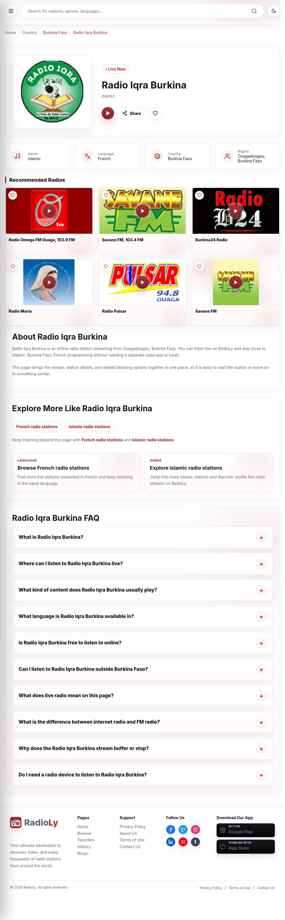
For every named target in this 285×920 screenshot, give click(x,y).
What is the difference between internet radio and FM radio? (89, 722)
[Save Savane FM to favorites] (199, 266)
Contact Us (130, 846)
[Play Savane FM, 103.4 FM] (142, 211)
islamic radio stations (89, 426)
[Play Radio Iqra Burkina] (108, 113)
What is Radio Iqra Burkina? (51, 537)
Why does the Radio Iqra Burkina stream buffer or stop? (84, 748)
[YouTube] (183, 841)
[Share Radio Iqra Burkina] (131, 113)
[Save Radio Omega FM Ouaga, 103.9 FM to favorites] (12, 195)
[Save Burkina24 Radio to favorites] (199, 195)
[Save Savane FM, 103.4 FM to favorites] (105, 195)
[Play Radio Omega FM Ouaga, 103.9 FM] (49, 211)
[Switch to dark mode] (274, 11)
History (84, 846)
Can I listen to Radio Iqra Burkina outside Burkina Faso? (83, 669)
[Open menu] (11, 11)
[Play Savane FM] (235, 282)
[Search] (254, 11)
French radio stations (36, 426)
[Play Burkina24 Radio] (235, 211)
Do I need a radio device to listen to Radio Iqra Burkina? (83, 775)
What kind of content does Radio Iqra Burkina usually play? (88, 590)
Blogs (82, 853)
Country (29, 32)
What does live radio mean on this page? (66, 695)
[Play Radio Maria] (49, 282)
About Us (128, 833)
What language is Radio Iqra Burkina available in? (76, 616)
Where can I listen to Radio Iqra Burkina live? (71, 563)
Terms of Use (132, 839)
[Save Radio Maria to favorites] (12, 266)
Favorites (85, 839)
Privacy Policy (133, 826)
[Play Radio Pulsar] (142, 282)
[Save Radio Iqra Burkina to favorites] (155, 113)
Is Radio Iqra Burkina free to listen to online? (70, 643)
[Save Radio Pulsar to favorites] (105, 266)
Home (10, 32)
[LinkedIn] (170, 841)
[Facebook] (170, 829)
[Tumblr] (195, 841)
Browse (84, 833)
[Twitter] (183, 829)
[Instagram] (195, 829)
